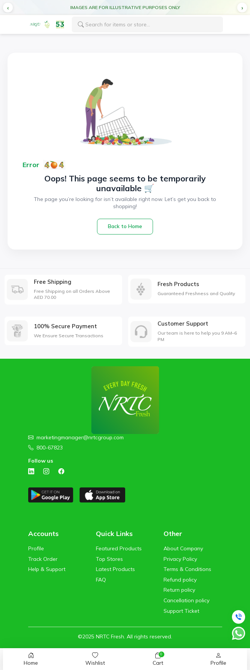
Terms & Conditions (187, 569)
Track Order (43, 559)
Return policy (179, 589)
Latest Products (115, 569)
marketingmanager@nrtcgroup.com (80, 437)
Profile (36, 548)
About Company (183, 548)
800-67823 (49, 447)
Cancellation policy (186, 600)
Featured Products (119, 548)
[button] (8, 7)
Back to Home (125, 226)
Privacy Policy (180, 559)
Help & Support (46, 569)
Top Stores (109, 559)
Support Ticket (181, 611)
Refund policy (180, 579)
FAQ (101, 579)
